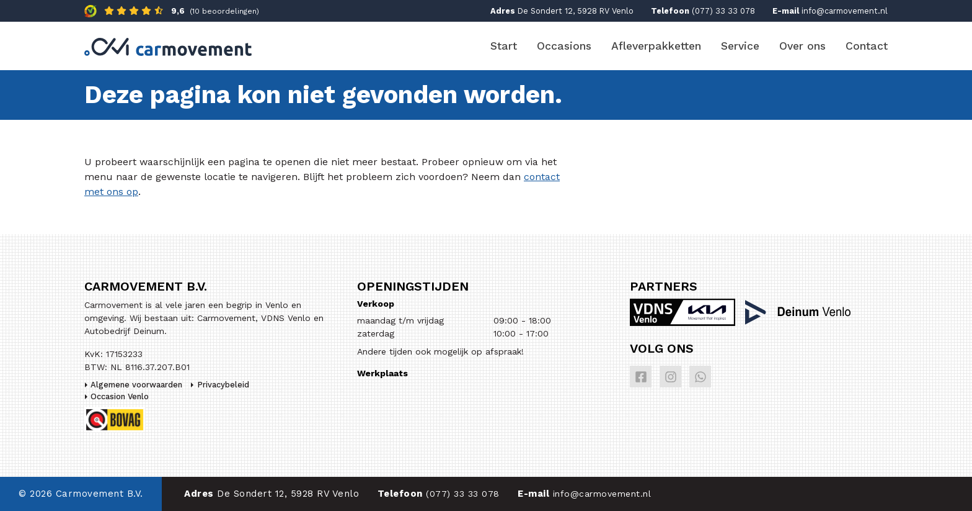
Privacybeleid (223, 384)
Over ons (802, 46)
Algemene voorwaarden (136, 384)
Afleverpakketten (656, 46)
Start (503, 46)
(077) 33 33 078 (723, 11)
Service (740, 46)
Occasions (564, 46)
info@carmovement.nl (845, 11)
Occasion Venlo (120, 396)
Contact (867, 46)
